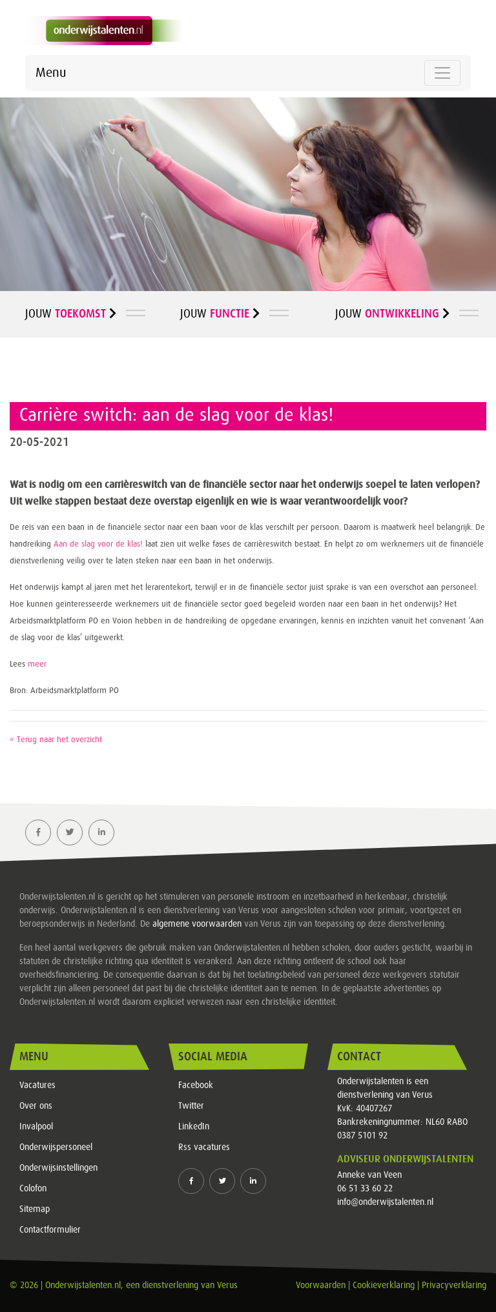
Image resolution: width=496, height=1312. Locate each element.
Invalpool (36, 1126)
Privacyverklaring (454, 1285)
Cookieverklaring (384, 1285)
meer (37, 664)
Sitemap (34, 1209)
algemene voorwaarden (197, 924)
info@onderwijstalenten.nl (385, 1202)
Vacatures (37, 1085)
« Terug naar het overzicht (56, 740)
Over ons (35, 1106)
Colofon (32, 1188)
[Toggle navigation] (442, 73)
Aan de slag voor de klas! (97, 544)
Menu (51, 72)
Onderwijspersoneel (55, 1147)
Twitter (191, 1106)
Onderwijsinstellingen (58, 1168)
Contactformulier (50, 1230)
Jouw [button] (70, 313)
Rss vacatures (204, 1147)
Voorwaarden (321, 1285)
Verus (227, 1285)
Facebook (195, 1085)
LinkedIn (193, 1126)
